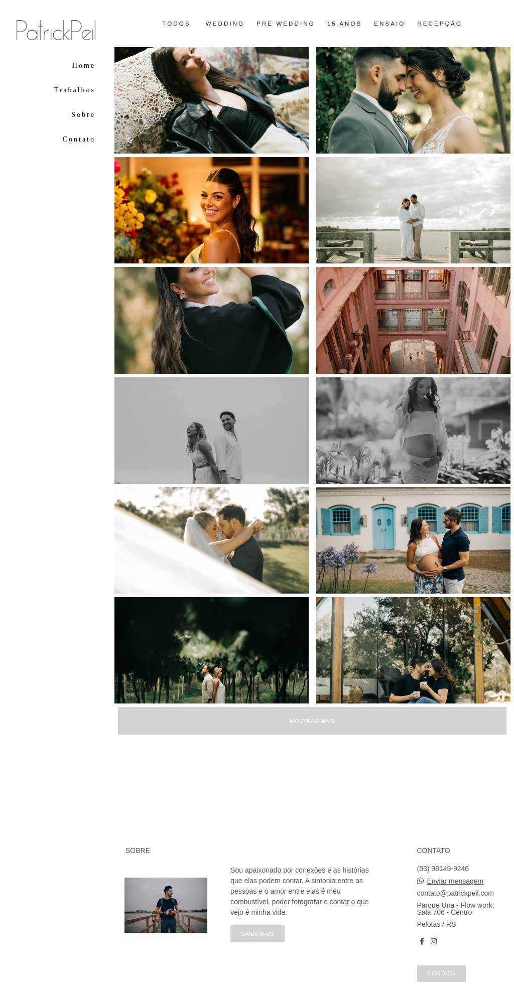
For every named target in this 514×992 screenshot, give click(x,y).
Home (83, 65)
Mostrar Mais (312, 721)
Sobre (83, 114)
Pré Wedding (285, 24)
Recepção (439, 24)
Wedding (225, 24)
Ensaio (389, 24)
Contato (79, 139)
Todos (176, 24)
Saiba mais (257, 933)
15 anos (344, 24)
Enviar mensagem (455, 881)
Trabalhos (75, 90)
